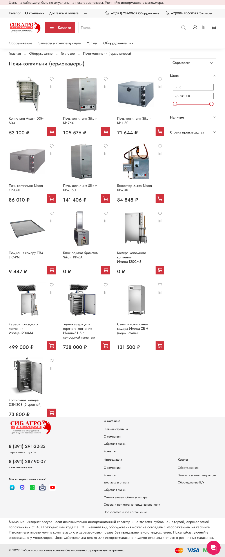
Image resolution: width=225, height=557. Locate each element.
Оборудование (20, 43)
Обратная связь (114, 444)
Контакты (110, 451)
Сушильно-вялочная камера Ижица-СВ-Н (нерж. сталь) (133, 328)
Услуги (92, 43)
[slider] (175, 104)
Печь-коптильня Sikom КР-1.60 (26, 188)
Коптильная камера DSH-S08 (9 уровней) (25, 402)
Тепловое (68, 53)
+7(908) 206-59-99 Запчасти (188, 13)
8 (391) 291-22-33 (27, 446)
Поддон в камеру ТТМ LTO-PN (26, 255)
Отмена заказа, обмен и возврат (126, 497)
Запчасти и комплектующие (59, 43)
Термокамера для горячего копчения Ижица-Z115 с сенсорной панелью (79, 331)
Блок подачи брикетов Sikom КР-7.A (80, 255)
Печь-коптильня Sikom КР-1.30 (134, 120)
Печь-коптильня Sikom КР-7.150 (80, 188)
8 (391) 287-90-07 (27, 461)
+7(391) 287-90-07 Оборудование (132, 13)
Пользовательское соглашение (125, 512)
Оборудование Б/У (118, 43)
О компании (35, 13)
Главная (15, 53)
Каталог (15, 13)
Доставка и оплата (63, 13)
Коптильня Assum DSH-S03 (26, 120)
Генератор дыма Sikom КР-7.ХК (134, 188)
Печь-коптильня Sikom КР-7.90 (80, 120)
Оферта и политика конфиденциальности (132, 504)
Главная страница (116, 429)
